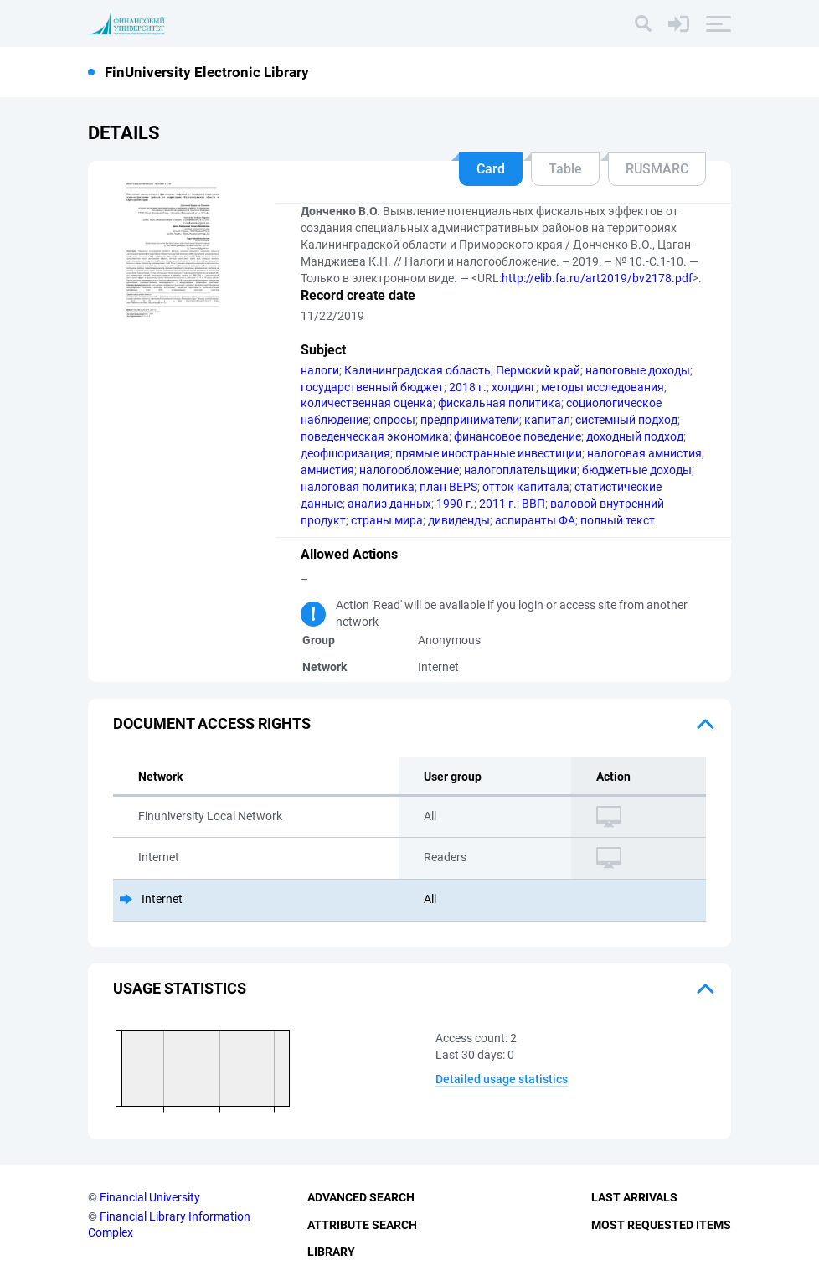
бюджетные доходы (637, 470)
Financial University (150, 1197)
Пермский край (538, 370)
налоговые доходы (637, 370)
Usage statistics (179, 988)
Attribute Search (362, 1225)
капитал (547, 419)
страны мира (387, 520)
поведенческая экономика (375, 436)
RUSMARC (657, 169)
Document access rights (212, 723)
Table (565, 169)
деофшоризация (345, 453)
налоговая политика (358, 486)
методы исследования (602, 387)
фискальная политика (499, 403)
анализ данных (389, 503)
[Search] (643, 23)
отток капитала (525, 486)
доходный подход (634, 436)
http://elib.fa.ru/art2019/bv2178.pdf (597, 278)
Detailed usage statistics (501, 1079)
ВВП (533, 503)
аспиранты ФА (535, 520)
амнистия (327, 470)
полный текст (617, 520)
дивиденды (459, 520)
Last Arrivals (634, 1197)
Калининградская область (417, 370)
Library (331, 1251)
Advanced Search (361, 1197)
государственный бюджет (372, 387)
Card (490, 169)
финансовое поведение (517, 436)
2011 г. (498, 503)
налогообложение (409, 470)
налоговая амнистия (644, 453)
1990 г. (455, 503)
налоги (320, 370)
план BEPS (448, 486)
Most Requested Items (661, 1225)
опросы (394, 419)
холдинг (514, 387)
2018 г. (468, 387)
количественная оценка (367, 403)
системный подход (626, 419)
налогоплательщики (520, 470)
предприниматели (469, 419)
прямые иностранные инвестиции (488, 453)
